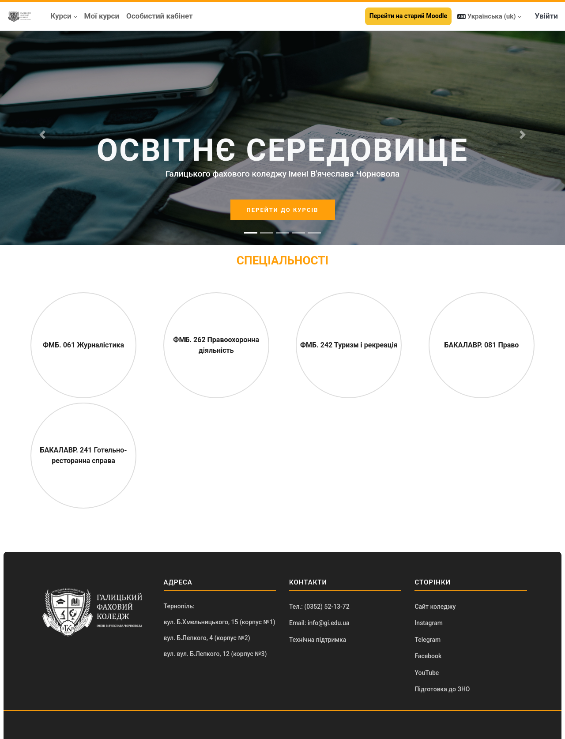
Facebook (427, 656)
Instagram (428, 622)
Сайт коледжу (435, 606)
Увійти (546, 15)
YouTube (426, 672)
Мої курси (102, 15)
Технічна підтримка (317, 639)
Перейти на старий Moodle (408, 15)
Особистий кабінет (159, 15)
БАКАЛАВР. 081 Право (481, 345)
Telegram (427, 639)
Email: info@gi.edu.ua (319, 622)
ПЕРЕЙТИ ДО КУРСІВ (283, 210)
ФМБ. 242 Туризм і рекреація (349, 345)
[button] (489, 16)
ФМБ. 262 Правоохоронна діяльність (216, 345)
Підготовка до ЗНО (442, 689)
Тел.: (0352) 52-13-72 (319, 606)
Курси (60, 15)
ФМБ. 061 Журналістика (83, 345)
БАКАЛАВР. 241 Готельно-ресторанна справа (83, 455)
